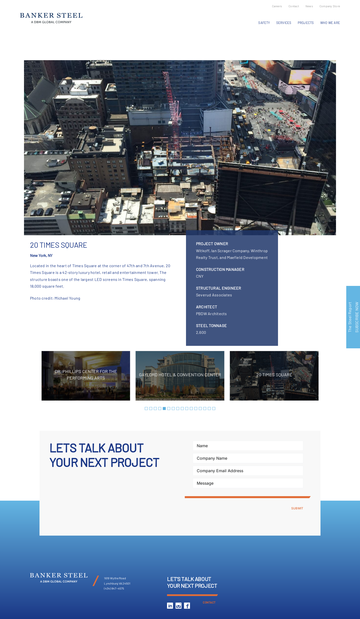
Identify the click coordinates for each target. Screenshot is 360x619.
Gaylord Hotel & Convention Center (180, 374)
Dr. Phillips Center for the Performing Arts (86, 375)
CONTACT (209, 602)
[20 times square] (180, 147)
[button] (146, 408)
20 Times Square (274, 374)
